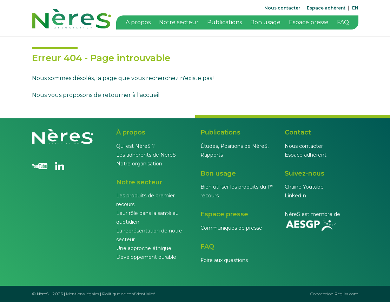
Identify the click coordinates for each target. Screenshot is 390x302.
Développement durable (146, 257)
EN (355, 8)
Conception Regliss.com (334, 293)
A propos (138, 22)
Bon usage (265, 22)
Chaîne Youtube (304, 187)
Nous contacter (282, 8)
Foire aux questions (224, 260)
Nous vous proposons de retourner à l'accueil (96, 95)
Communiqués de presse (231, 228)
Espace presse (309, 22)
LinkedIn (295, 195)
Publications (224, 22)
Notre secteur (179, 22)
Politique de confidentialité (128, 293)
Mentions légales (82, 293)
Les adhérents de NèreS (146, 155)
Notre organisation (139, 163)
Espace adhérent (326, 8)
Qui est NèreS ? (135, 146)
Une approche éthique (143, 248)
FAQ (343, 22)
